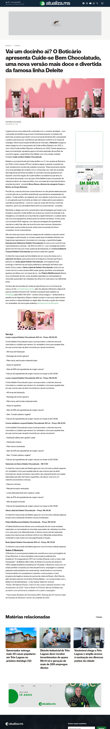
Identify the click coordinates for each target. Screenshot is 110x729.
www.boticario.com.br (25, 289)
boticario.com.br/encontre (48, 303)
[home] (55, 3)
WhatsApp (10, 295)
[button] (102, 3)
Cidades (99, 617)
